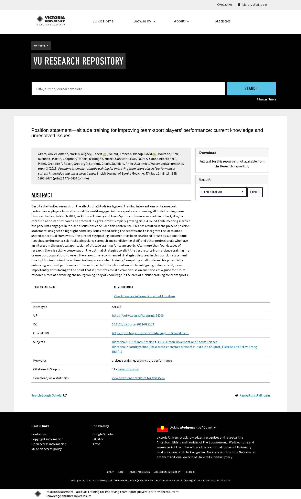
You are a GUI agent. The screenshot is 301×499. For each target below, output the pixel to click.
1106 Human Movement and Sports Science (187, 342)
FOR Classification (141, 342)
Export (205, 179)
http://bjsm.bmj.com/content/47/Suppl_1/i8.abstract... (150, 333)
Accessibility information (167, 472)
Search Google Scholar (47, 395)
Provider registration (139, 472)
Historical (119, 342)
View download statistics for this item (138, 378)
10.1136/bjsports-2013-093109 (133, 324)
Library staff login (252, 4)
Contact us (226, 4)
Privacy (110, 472)
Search (251, 88)
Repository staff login (254, 395)
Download (207, 152)
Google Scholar (103, 434)
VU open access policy (46, 449)
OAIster (98, 439)
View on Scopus (128, 369)
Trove (96, 444)
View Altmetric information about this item (144, 296)
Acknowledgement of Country (193, 427)
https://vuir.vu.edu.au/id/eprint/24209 (138, 315)
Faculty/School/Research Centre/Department (161, 347)
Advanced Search (266, 99)
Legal (121, 472)
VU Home (39, 46)
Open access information (48, 444)
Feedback (190, 472)
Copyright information (47, 439)
